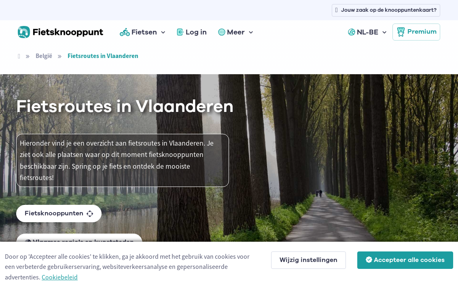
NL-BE (363, 32)
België (44, 56)
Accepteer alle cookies (405, 260)
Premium (416, 32)
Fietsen (138, 32)
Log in (192, 32)
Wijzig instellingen (308, 260)
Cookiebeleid (60, 277)
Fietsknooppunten (59, 213)
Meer (231, 32)
